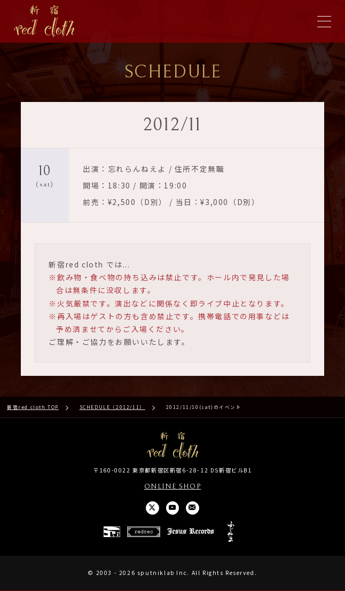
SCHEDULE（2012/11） (112, 407)
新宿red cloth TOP (33, 407)
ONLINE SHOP (172, 487)
